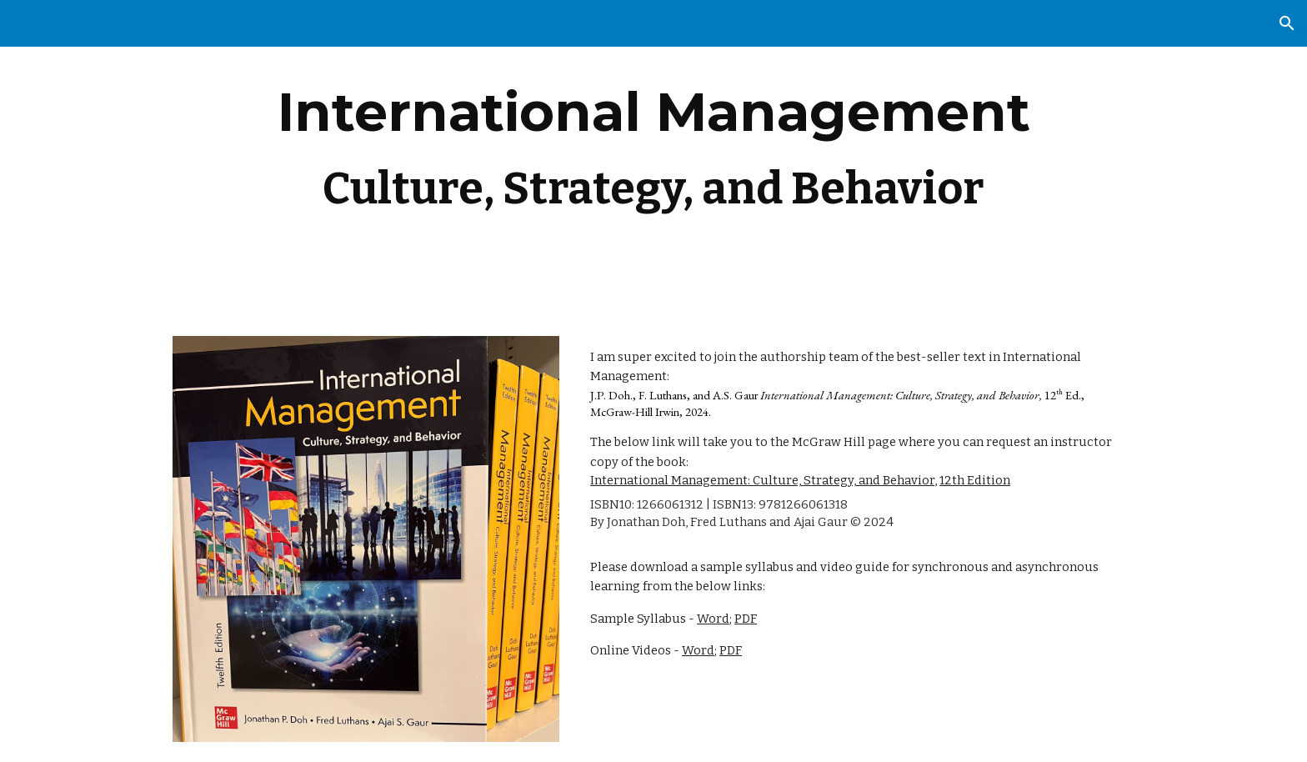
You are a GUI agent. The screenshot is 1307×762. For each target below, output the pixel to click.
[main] (653, 158)
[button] (1287, 23)
